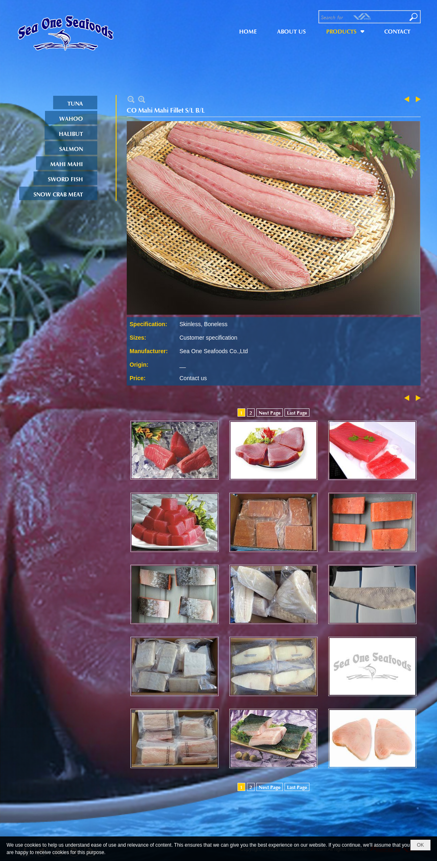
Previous (408, 99)
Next (416, 99)
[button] (345, 30)
